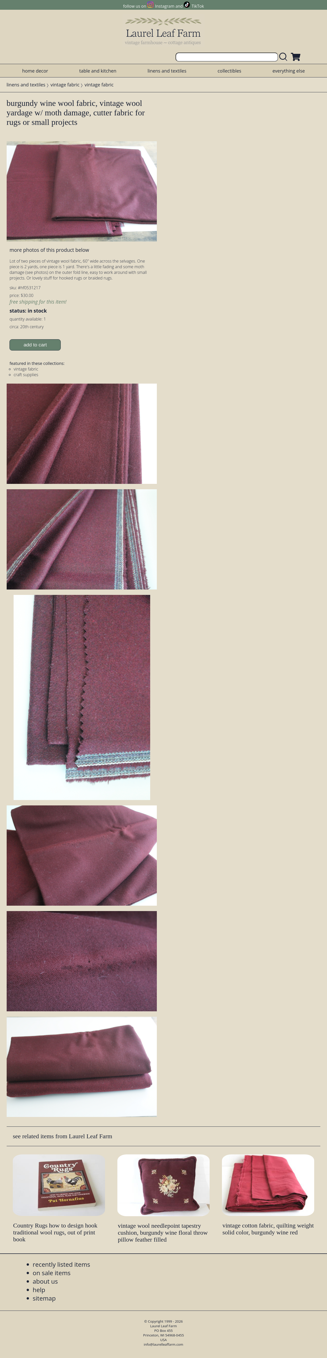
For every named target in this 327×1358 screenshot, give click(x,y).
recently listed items (61, 1264)
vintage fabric (64, 85)
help (39, 1289)
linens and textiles (167, 71)
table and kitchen (97, 71)
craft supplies (26, 374)
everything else (288, 71)
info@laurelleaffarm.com (163, 1344)
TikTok (198, 6)
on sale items (52, 1273)
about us (45, 1281)
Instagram (164, 6)
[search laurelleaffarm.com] (284, 57)
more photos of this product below (49, 249)
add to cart (35, 344)
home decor (35, 71)
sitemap (44, 1298)
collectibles (229, 71)
